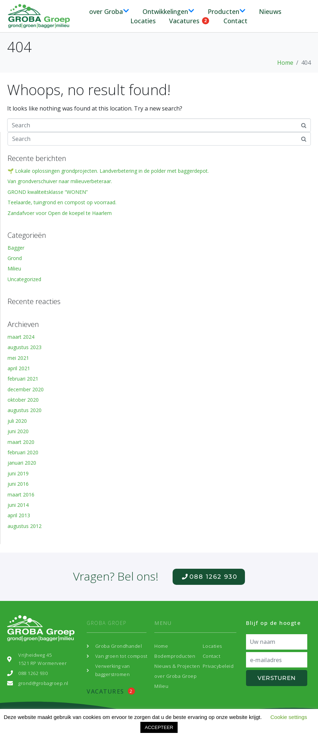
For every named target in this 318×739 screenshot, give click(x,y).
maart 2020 (21, 442)
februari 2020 (23, 452)
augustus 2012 (25, 526)
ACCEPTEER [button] (159, 727)
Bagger (16, 247)
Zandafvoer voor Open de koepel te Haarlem (60, 213)
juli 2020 (17, 420)
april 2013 (19, 515)
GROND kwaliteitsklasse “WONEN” (48, 192)
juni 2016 (18, 483)
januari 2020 (22, 462)
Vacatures (189, 20)
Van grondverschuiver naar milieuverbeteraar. (60, 181)
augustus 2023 (25, 347)
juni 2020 (18, 431)
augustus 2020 (25, 410)
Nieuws (270, 11)
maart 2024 (21, 336)
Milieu (14, 268)
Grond (15, 258)
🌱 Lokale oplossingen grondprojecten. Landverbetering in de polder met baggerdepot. (108, 170)
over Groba (109, 11)
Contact (235, 20)
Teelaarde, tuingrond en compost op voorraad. (62, 202)
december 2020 (26, 389)
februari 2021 (23, 378)
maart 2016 (21, 494)
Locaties (143, 20)
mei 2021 (18, 357)
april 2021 (19, 368)
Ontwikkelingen (168, 11)
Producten (227, 11)
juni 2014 (18, 504)
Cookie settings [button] (288, 717)
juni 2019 (18, 473)
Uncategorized (24, 279)
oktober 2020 (23, 399)
